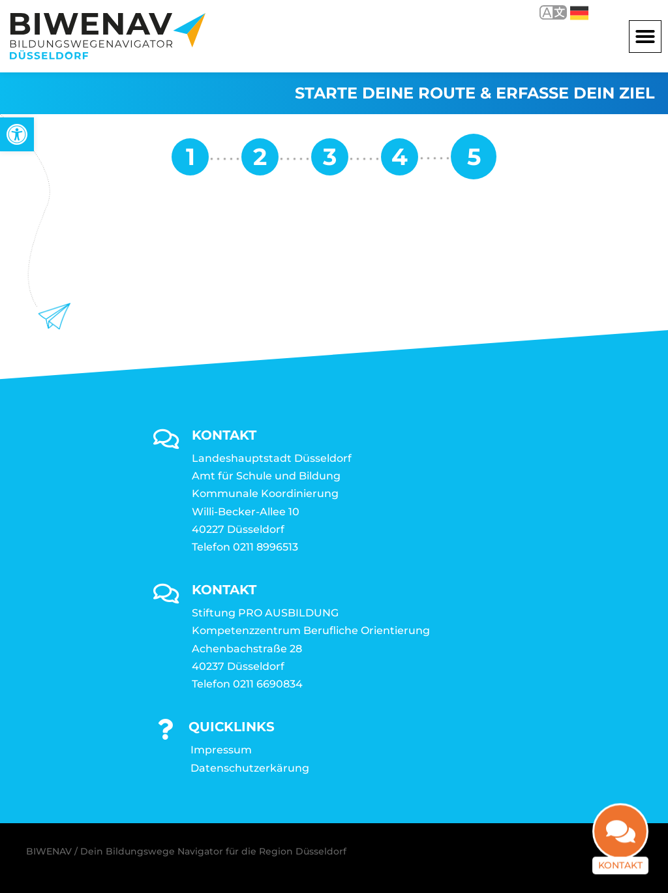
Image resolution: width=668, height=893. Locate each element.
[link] (17, 134)
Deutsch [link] (579, 13)
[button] (645, 36)
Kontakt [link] (620, 856)
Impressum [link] (221, 750)
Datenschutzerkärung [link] (249, 768)
